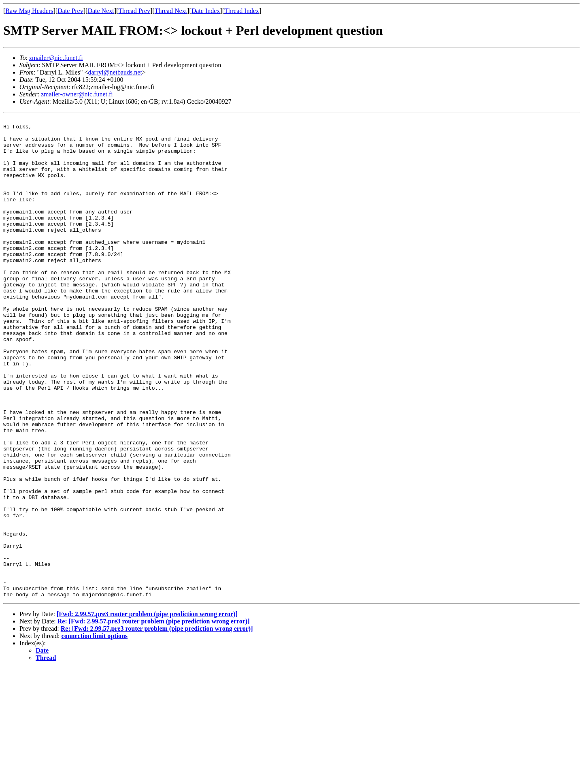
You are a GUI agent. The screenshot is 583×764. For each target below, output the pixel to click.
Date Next (100, 10)
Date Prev (70, 10)
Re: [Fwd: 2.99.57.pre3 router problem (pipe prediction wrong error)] (153, 717)
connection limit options (95, 731)
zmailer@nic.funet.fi (56, 57)
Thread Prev (134, 10)
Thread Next (171, 10)
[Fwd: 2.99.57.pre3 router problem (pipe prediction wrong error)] (147, 709)
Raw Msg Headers (29, 10)
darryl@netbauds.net (115, 72)
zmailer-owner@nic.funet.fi (77, 94)
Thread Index (241, 10)
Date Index (205, 10)
